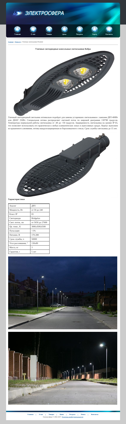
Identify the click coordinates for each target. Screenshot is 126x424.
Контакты (94, 414)
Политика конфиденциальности (72, 417)
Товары (51, 414)
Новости (18, 42)
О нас (41, 414)
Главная (11, 42)
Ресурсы (72, 414)
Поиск (83, 414)
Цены (62, 414)
